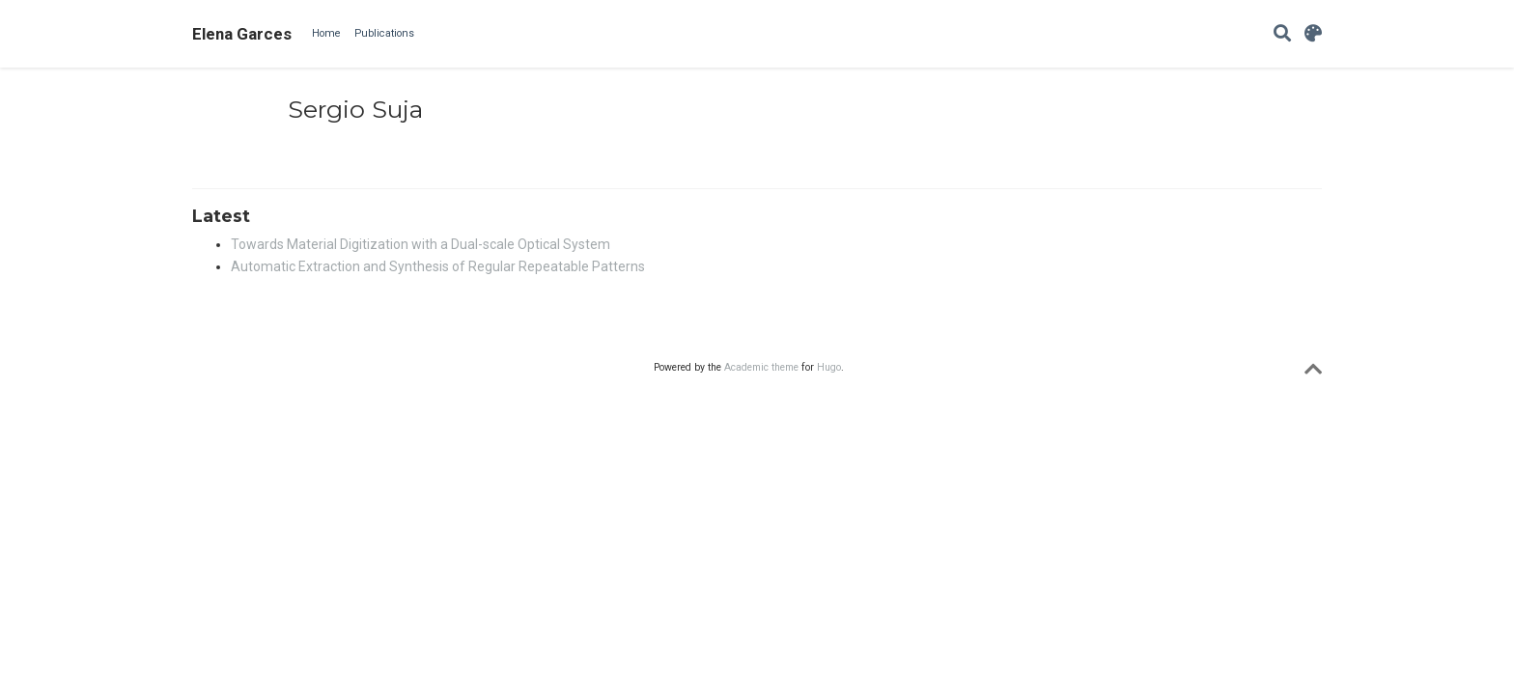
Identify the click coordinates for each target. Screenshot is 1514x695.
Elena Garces (242, 33)
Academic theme (761, 367)
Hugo (829, 367)
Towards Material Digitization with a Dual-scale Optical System (420, 244)
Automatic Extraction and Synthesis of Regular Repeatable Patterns (438, 266)
